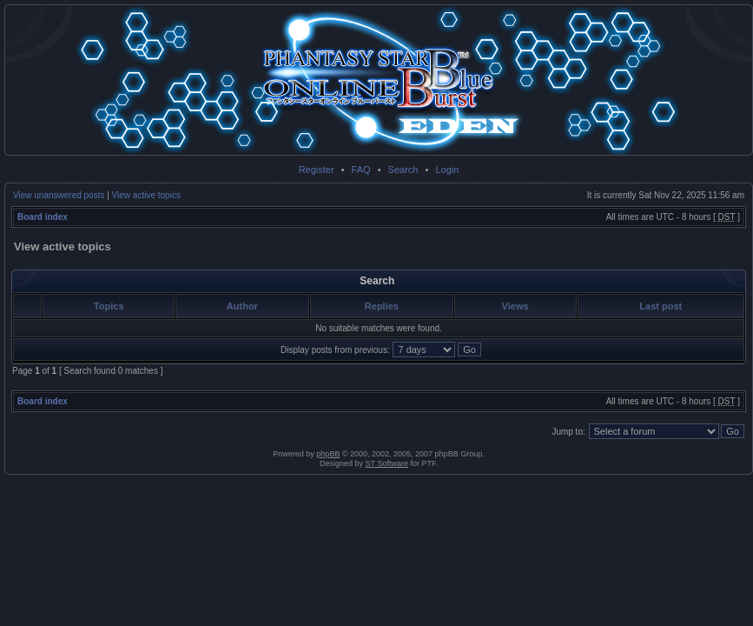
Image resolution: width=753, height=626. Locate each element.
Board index (42, 217)
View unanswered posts (58, 195)
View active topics (146, 195)
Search (403, 169)
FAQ (361, 169)
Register (316, 169)
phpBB (328, 454)
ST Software (387, 463)
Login (447, 169)
